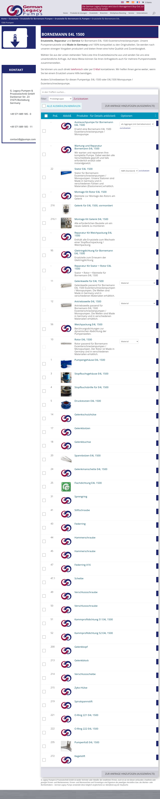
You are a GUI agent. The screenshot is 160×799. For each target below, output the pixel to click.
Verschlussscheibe (85, 674)
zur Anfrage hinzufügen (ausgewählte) (130, 106)
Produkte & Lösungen (78, 13)
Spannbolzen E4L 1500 (87, 455)
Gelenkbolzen (82, 428)
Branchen (103, 13)
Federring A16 (82, 564)
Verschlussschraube (86, 592)
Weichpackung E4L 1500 (88, 324)
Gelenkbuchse (82, 441)
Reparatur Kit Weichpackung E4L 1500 (93, 234)
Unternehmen (142, 13)
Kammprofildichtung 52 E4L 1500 (93, 633)
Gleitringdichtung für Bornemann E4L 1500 (93, 252)
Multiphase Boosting (118, 13)
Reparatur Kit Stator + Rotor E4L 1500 (92, 267)
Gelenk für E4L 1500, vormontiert (93, 205)
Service (131, 13)
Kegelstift (79, 756)
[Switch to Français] (138, 3)
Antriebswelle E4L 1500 (87, 301)
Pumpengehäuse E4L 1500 (89, 359)
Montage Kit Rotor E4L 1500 (90, 191)
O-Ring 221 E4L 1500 (86, 715)
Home (65, 13)
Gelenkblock (81, 660)
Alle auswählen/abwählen (63, 106)
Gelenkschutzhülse (85, 414)
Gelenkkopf (81, 646)
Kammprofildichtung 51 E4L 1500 (93, 619)
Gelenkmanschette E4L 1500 (90, 469)
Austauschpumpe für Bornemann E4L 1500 (93, 123)
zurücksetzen (125, 128)
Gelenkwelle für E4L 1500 (89, 281)
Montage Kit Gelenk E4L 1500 (91, 219)
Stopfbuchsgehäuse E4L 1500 (91, 373)
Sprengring (80, 496)
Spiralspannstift (83, 701)
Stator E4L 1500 (83, 168)
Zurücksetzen (81, 98)
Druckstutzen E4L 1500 (87, 400)
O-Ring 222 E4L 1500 (86, 728)
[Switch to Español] (133, 3)
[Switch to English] (122, 3)
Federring (80, 523)
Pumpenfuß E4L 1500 (86, 742)
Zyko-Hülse (80, 687)
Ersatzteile (94, 13)
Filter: (44, 98)
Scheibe (79, 578)
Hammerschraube (84, 537)
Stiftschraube (82, 510)
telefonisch (77, 69)
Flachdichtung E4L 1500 (88, 482)
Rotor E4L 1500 (83, 339)
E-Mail (96, 69)
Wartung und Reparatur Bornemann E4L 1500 (88, 147)
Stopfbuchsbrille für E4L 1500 (91, 387)
